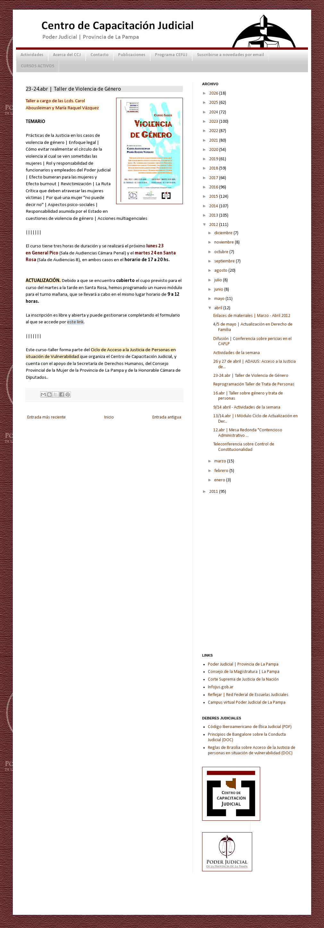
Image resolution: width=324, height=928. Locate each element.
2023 (214, 121)
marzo (220, 461)
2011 (214, 491)
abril (218, 308)
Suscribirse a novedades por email (230, 55)
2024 (214, 112)
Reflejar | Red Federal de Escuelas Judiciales (248, 694)
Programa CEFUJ (171, 55)
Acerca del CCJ (67, 55)
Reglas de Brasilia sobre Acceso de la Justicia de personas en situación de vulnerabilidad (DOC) (251, 750)
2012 (214, 224)
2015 (214, 196)
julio (218, 280)
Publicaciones (131, 55)
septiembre (225, 261)
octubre (221, 252)
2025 (214, 102)
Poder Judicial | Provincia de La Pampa (243, 664)
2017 (214, 178)
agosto (221, 270)
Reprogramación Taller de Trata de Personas (253, 384)
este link (75, 322)
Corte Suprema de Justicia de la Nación (243, 679)
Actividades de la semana (236, 353)
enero (220, 480)
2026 (214, 93)
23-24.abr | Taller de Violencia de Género (250, 375)
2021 (214, 140)
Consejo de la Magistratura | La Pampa (243, 671)
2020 (214, 149)
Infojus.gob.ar (221, 687)
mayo (220, 298)
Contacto (99, 55)
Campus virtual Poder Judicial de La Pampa (247, 702)
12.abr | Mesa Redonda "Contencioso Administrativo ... (247, 433)
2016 (214, 187)
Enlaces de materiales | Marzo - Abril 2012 (251, 315)
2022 (214, 130)
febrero (221, 470)
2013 (214, 215)
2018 (214, 168)
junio (219, 289)
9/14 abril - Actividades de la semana (246, 407)
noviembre (224, 242)
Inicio (109, 417)
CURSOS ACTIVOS (37, 66)
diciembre (224, 233)
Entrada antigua (166, 417)
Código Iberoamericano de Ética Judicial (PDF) (250, 727)
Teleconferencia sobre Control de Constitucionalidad (243, 447)
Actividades (32, 55)
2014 (214, 206)
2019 (214, 159)
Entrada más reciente (46, 417)
